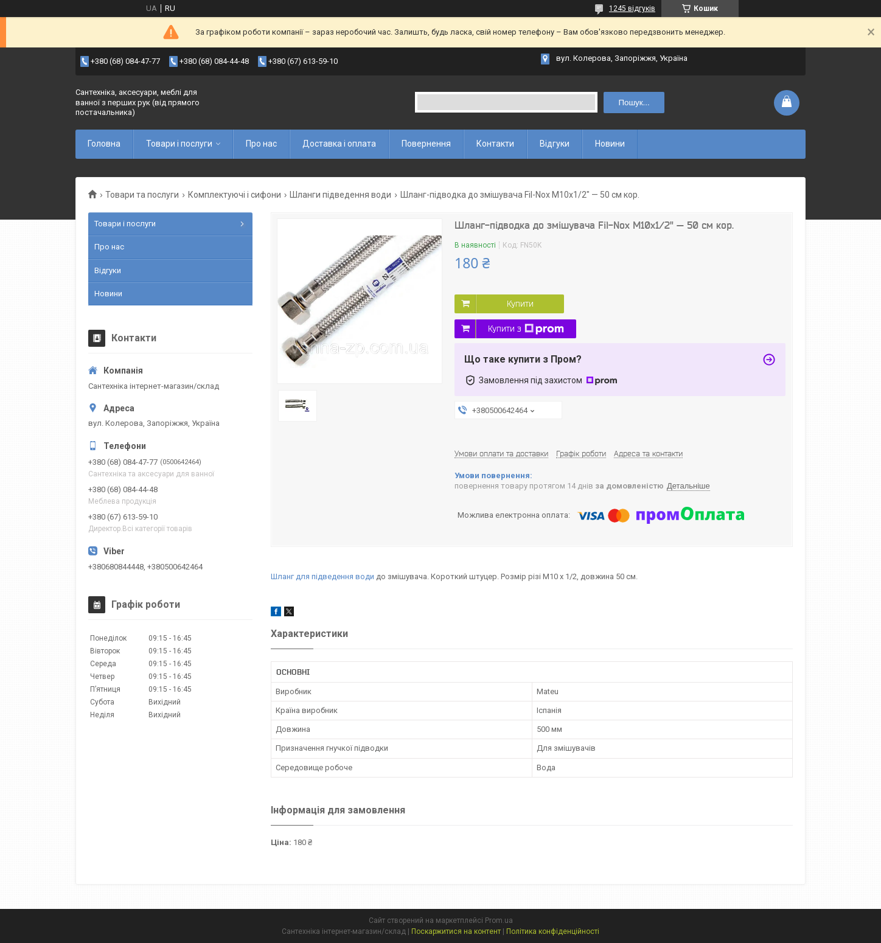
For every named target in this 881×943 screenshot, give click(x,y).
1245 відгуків (632, 8)
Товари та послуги (142, 195)
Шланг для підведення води (322, 576)
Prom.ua (499, 920)
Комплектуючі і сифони (234, 195)
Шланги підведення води (340, 195)
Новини (610, 143)
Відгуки (554, 143)
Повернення (426, 143)
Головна (104, 143)
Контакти (495, 143)
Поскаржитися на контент (456, 931)
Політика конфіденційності (552, 931)
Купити (520, 303)
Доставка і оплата (339, 143)
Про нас (261, 143)
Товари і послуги (179, 143)
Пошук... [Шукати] (633, 102)
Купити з (526, 329)
